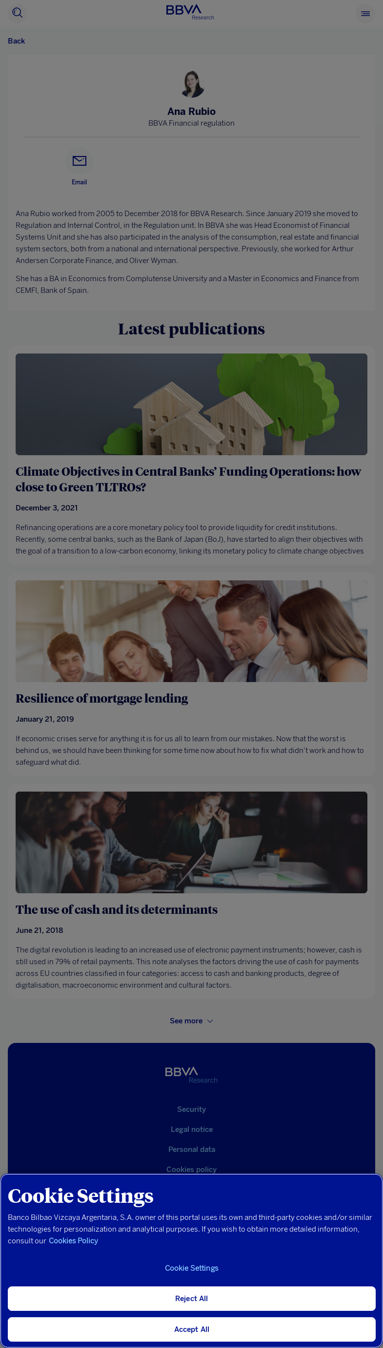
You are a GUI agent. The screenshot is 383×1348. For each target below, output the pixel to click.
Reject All (191, 1298)
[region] (191, 1260)
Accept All (192, 1329)
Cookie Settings (192, 1268)
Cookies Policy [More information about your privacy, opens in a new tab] (73, 1241)
